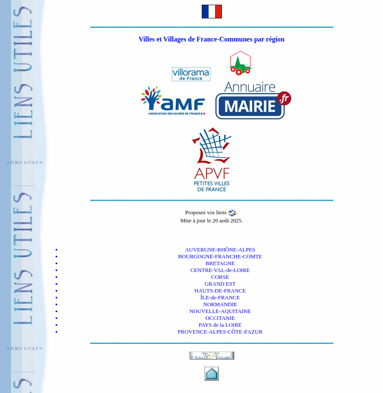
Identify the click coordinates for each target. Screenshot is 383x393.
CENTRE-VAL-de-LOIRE (220, 270)
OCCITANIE (220, 318)
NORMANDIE (220, 304)
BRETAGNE (220, 263)
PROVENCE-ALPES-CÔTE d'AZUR (220, 331)
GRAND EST (220, 284)
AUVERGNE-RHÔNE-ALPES (220, 249)
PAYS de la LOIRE (220, 325)
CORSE (220, 277)
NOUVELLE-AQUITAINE (220, 311)
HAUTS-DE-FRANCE (220, 290)
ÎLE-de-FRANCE (220, 297)
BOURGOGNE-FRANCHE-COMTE (220, 256)
